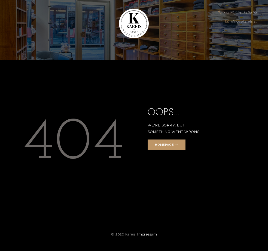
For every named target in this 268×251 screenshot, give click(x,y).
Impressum (147, 234)
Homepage (165, 145)
